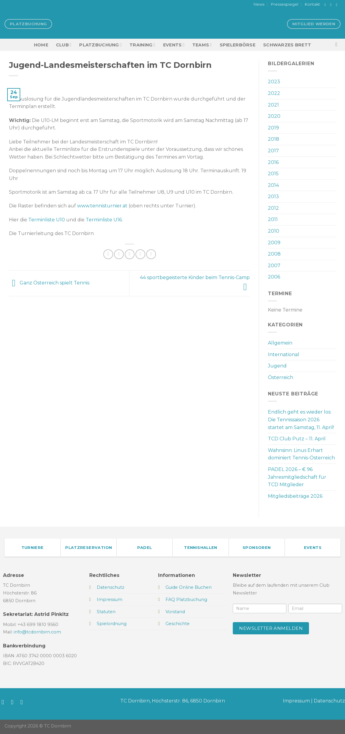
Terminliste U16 (104, 220)
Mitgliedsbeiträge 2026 (295, 496)
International (283, 354)
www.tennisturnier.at (102, 206)
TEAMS (202, 45)
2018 (273, 139)
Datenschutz (329, 701)
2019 (273, 128)
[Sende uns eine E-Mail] (337, 5)
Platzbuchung (100, 45)
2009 (274, 242)
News (259, 4)
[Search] (338, 45)
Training (142, 45)
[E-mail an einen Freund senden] (130, 254)
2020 (274, 116)
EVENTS (174, 45)
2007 (274, 265)
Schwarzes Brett (287, 45)
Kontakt (312, 4)
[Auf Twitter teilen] (119, 254)
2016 (273, 162)
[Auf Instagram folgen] (332, 5)
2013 (273, 196)
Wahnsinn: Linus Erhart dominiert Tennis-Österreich (301, 454)
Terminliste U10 (46, 220)
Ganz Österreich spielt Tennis (49, 283)
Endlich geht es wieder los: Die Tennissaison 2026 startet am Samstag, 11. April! (301, 419)
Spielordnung (112, 623)
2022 (274, 93)
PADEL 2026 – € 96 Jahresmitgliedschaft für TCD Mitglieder (297, 477)
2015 (273, 173)
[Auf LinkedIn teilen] (151, 254)
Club (63, 45)
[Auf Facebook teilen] (108, 254)
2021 (273, 105)
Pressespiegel (284, 4)
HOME (41, 45)
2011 (273, 219)
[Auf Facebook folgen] (326, 5)
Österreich (280, 377)
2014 (273, 185)
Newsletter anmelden (271, 628)
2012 (273, 208)
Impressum (296, 701)
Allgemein (280, 343)
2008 (274, 254)
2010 (273, 231)
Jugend (277, 366)
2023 (274, 81)
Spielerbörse (237, 45)
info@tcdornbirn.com (37, 632)
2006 (274, 277)
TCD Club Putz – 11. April (297, 439)
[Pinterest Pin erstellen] (140, 254)
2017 (273, 151)
